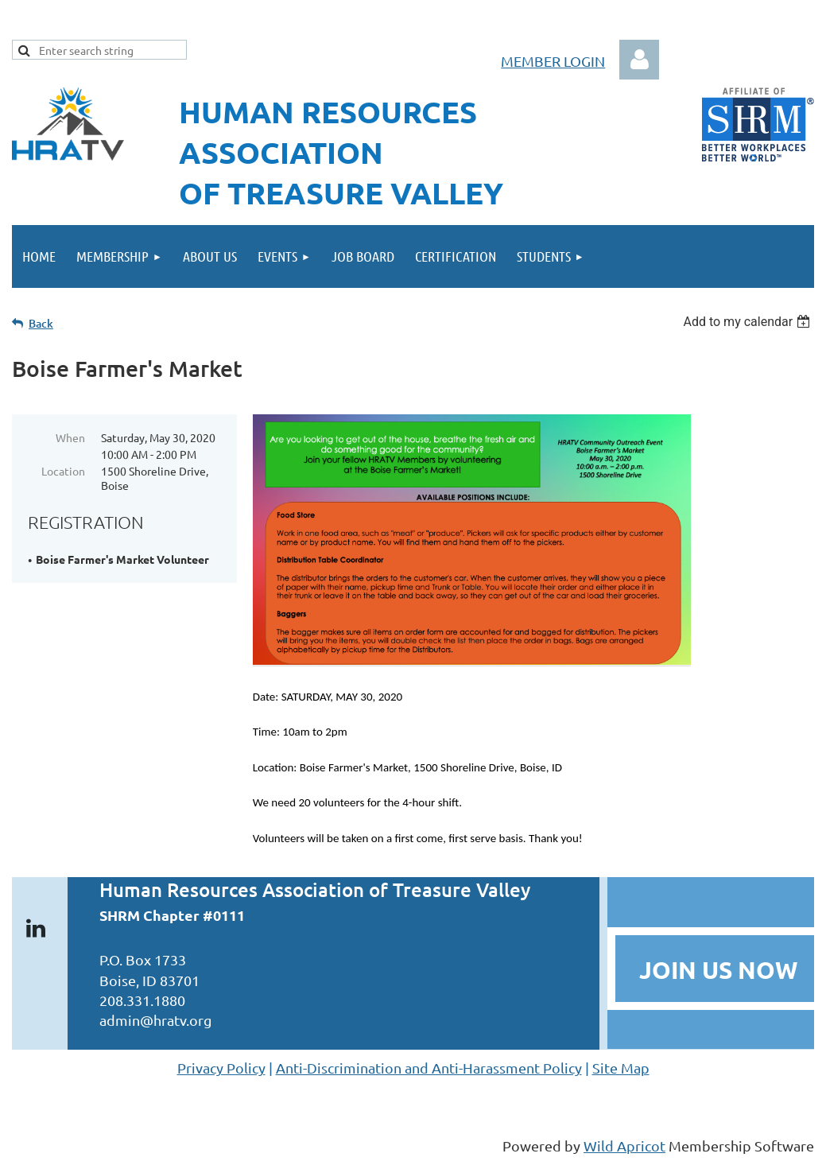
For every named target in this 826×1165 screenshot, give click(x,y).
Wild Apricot (624, 1145)
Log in (639, 60)
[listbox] (748, 322)
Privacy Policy (221, 1067)
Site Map (621, 1067)
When (70, 437)
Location (63, 471)
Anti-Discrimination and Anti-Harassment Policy (429, 1067)
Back (41, 323)
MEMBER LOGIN (553, 60)
